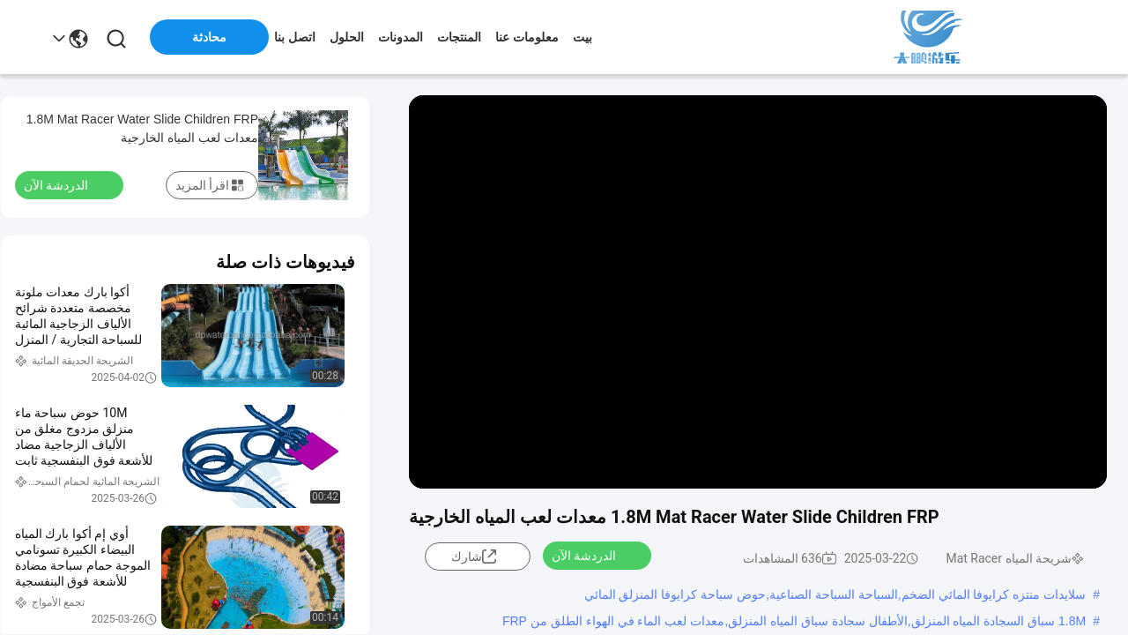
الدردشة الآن (594, 555)
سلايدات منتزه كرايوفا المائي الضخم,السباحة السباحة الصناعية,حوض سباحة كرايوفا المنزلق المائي (835, 594)
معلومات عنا (527, 37)
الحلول (347, 37)
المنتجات (459, 37)
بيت (582, 37)
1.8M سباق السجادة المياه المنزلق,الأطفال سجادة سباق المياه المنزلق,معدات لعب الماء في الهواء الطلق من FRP (794, 621)
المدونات (400, 37)
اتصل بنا (294, 37)
